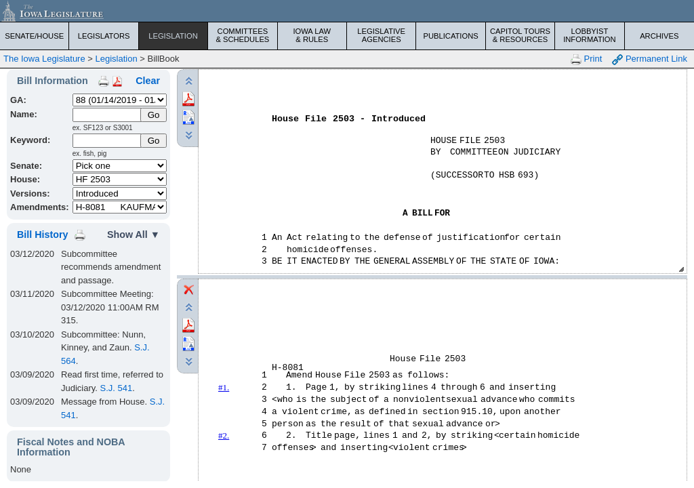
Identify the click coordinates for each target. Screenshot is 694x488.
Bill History (42, 234)
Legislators (104, 36)
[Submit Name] (153, 115)
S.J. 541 (116, 388)
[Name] (107, 115)
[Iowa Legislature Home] (347, 11)
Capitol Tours (520, 35)
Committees (242, 35)
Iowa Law (312, 35)
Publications (450, 36)
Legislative (381, 35)
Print (586, 59)
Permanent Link (649, 59)
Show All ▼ (133, 234)
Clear (148, 80)
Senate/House (34, 36)
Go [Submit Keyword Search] (154, 141)
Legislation (173, 36)
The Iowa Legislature (44, 59)
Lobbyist (589, 35)
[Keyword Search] (107, 141)
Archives (659, 36)
